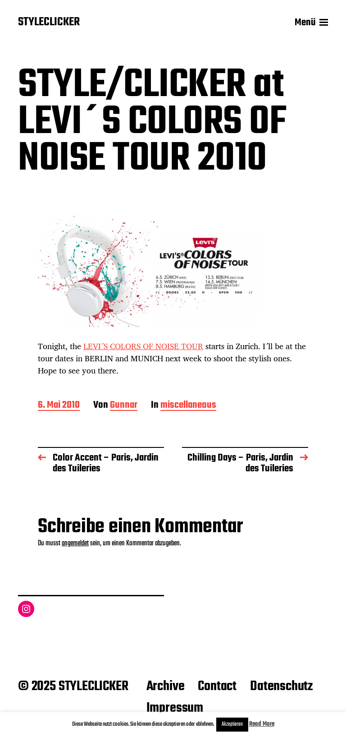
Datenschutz (281, 686)
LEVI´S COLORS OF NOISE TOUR (143, 346)
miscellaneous (188, 405)
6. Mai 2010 (59, 405)
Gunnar (123, 405)
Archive (165, 686)
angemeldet (75, 543)
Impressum (174, 708)
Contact (217, 686)
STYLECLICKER (49, 22)
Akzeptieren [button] (232, 724)
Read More (261, 724)
